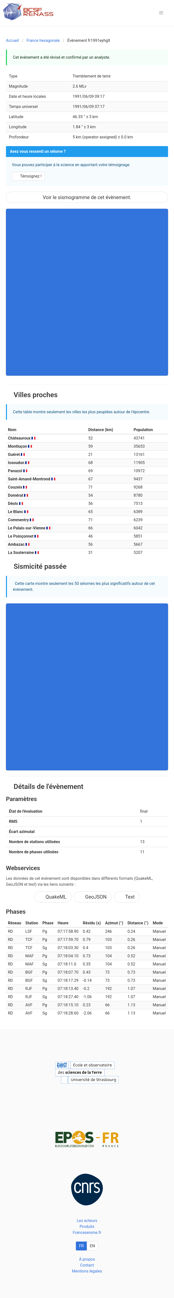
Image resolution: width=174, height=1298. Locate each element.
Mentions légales (87, 1271)
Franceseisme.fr (87, 1232)
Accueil (12, 40)
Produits (87, 1226)
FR (81, 1246)
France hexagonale (43, 40)
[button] (161, 13)
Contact (87, 1265)
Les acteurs (87, 1220)
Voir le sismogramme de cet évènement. (87, 197)
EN (92, 1246)
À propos (87, 1259)
